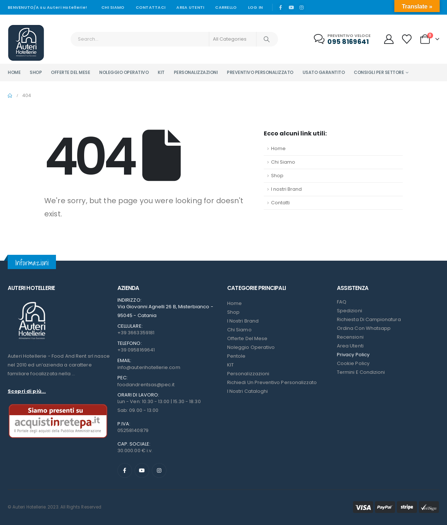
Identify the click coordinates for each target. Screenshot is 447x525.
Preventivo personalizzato (260, 72)
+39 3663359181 (135, 332)
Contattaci (151, 7)
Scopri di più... (27, 391)
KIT (230, 364)
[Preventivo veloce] (343, 39)
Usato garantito (324, 72)
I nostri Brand (286, 189)
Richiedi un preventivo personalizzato (272, 382)
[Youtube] (291, 7)
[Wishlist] (407, 39)
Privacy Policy (353, 354)
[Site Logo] (26, 43)
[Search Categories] (232, 39)
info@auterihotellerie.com (148, 367)
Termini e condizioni (361, 372)
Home (14, 72)
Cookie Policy (353, 363)
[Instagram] (301, 7)
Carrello (226, 7)
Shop (36, 72)
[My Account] (388, 39)
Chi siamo (112, 7)
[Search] (266, 39)
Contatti (280, 203)
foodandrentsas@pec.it (145, 384)
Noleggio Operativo (251, 347)
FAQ (341, 301)
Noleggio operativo (124, 72)
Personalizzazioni (196, 72)
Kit (161, 72)
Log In (255, 7)
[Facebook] (280, 7)
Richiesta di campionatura (369, 319)
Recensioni (350, 337)
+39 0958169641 (136, 349)
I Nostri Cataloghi (247, 391)
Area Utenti (190, 7)
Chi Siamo (283, 162)
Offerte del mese (70, 72)
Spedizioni (349, 310)
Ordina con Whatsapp (364, 328)
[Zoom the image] (31, 301)
